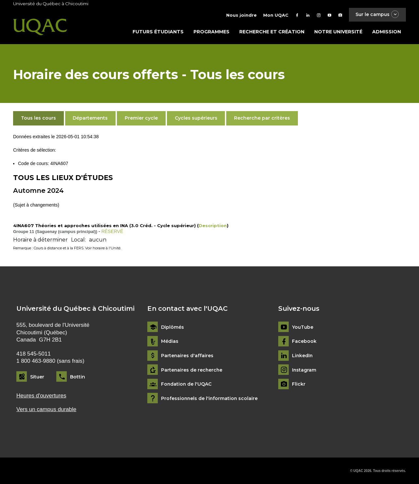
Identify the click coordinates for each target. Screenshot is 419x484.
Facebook (304, 341)
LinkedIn (302, 356)
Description (213, 225)
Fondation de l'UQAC (186, 384)
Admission (386, 32)
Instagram (304, 370)
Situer (37, 377)
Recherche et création (271, 32)
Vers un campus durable (46, 409)
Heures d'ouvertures (41, 395)
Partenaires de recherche (192, 370)
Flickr (298, 384)
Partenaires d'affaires (187, 356)
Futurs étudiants (158, 32)
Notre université (338, 32)
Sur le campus (377, 14)
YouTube (302, 327)
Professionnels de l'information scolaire (210, 398)
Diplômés (172, 327)
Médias (169, 341)
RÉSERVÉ (112, 231)
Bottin (77, 377)
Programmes (211, 32)
